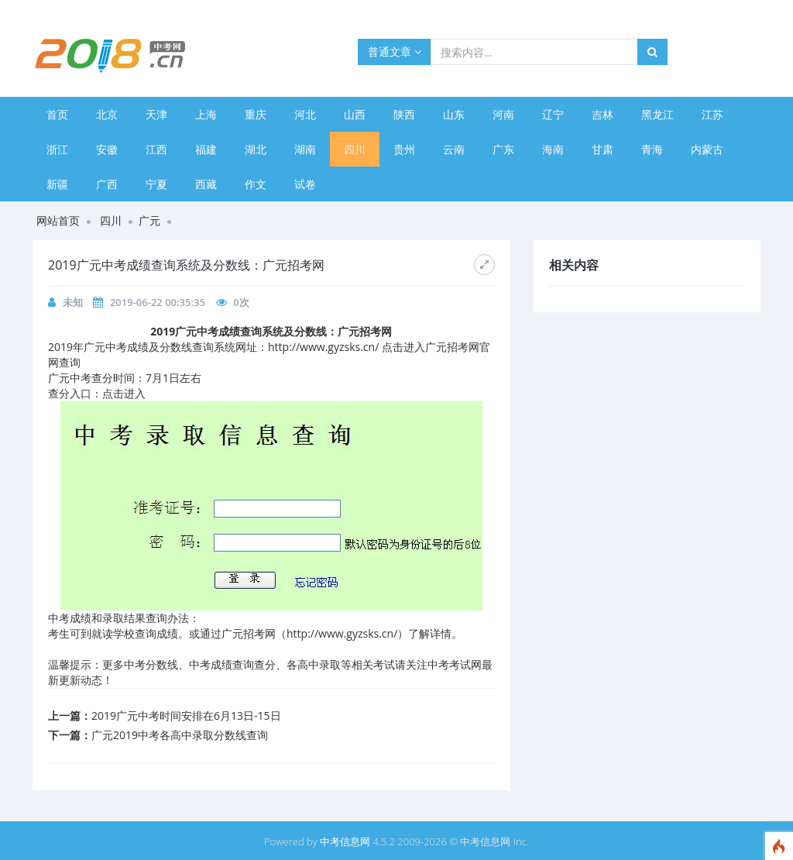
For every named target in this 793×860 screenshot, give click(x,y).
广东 (503, 149)
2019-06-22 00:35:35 (157, 302)
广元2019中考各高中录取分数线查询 (179, 735)
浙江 (57, 149)
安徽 (107, 149)
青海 (652, 149)
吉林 (602, 114)
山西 (355, 114)
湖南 (305, 149)
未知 (73, 302)
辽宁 (553, 114)
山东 (454, 114)
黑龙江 (657, 114)
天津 (156, 114)
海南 (553, 149)
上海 (206, 114)
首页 (57, 114)
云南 (454, 149)
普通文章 (394, 51)
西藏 (206, 184)
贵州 (404, 149)
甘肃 (602, 149)
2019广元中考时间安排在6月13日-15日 (186, 715)
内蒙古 (707, 149)
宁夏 (156, 184)
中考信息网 (345, 841)
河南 (503, 114)
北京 (107, 114)
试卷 (305, 184)
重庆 (255, 114)
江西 (156, 149)
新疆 (57, 184)
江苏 (712, 114)
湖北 (255, 149)
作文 (255, 184)
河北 (305, 114)
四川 (355, 149)
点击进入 (124, 393)
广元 (149, 220)
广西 (107, 184)
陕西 (404, 114)
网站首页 (58, 220)
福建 (206, 149)
